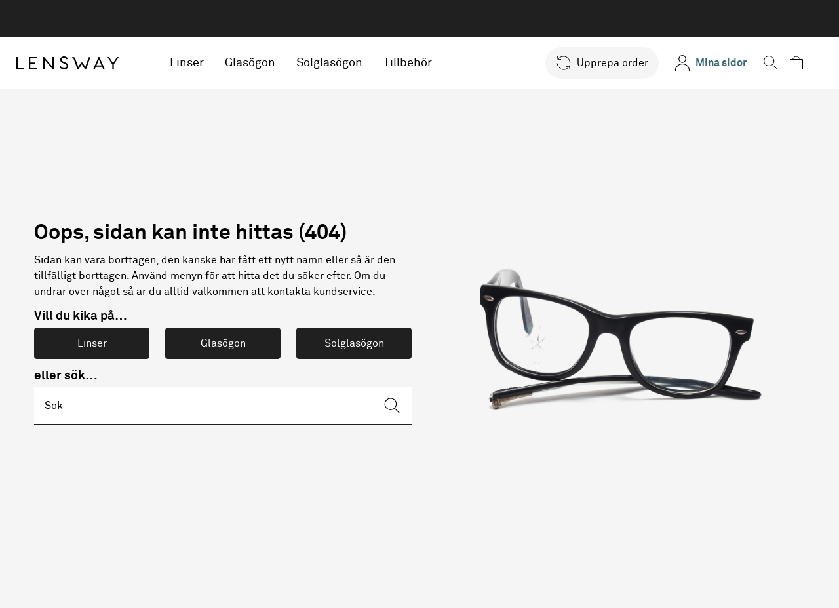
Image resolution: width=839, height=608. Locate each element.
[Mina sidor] (713, 63)
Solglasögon (342, 63)
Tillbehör (421, 63)
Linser (200, 63)
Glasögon (263, 63)
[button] (605, 63)
